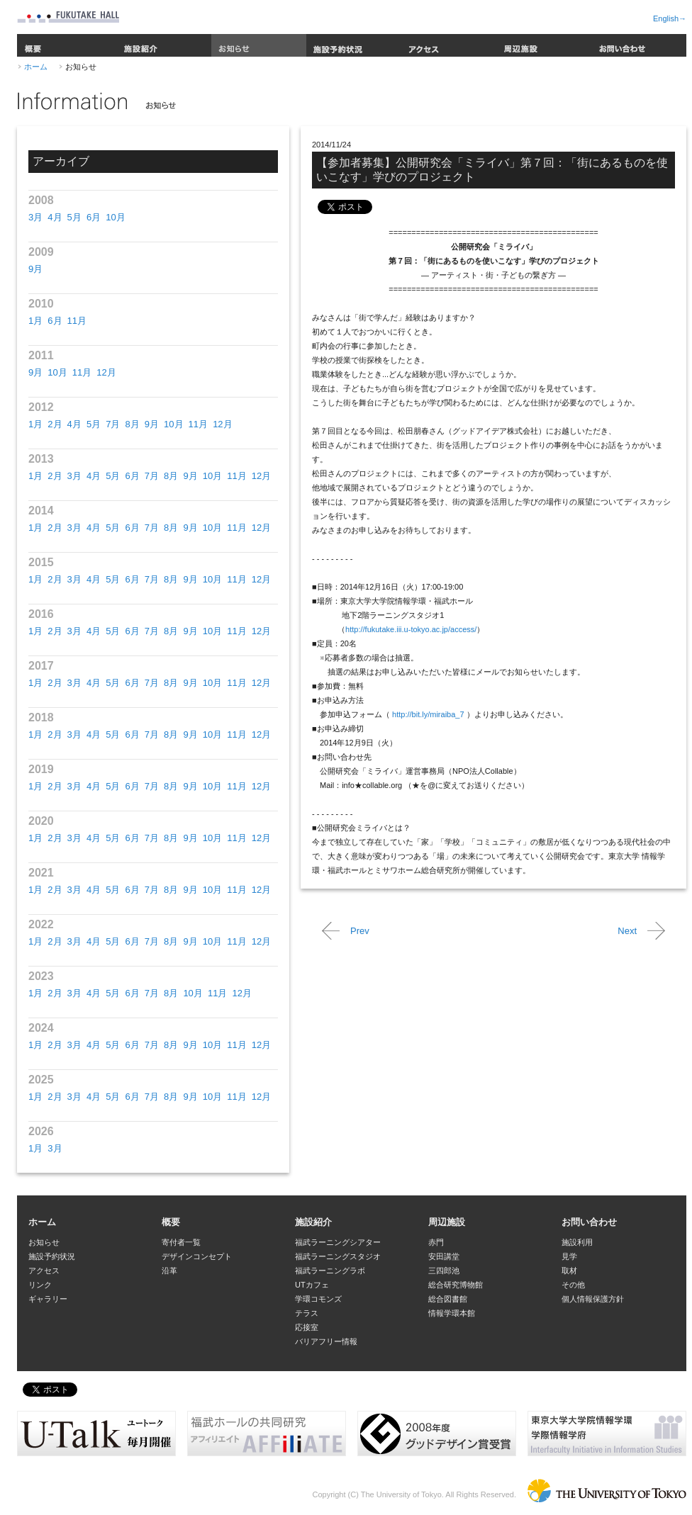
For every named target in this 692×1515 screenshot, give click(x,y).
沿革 (169, 1270)
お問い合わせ (638, 45)
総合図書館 (447, 1299)
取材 (569, 1270)
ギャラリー (47, 1299)
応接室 (306, 1327)
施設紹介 (163, 45)
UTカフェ (312, 1284)
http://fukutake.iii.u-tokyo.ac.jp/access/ (410, 629)
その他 (573, 1284)
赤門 (436, 1242)
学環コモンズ (318, 1299)
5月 (74, 217)
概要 (66, 45)
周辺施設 (543, 45)
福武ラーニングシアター (338, 1242)
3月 (35, 217)
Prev (359, 930)
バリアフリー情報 (326, 1341)
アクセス (448, 45)
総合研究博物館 (455, 1284)
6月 (93, 217)
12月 (106, 372)
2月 (55, 424)
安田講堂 (443, 1256)
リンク (40, 1284)
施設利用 (577, 1242)
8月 (132, 424)
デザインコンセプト (197, 1256)
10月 (115, 217)
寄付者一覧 (181, 1242)
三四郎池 (443, 1270)
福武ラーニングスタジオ (338, 1256)
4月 (55, 217)
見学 (569, 1256)
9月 (35, 269)
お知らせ (258, 45)
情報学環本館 (451, 1313)
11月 (76, 320)
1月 (35, 320)
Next (627, 930)
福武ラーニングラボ (330, 1270)
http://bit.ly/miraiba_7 (428, 714)
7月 (113, 424)
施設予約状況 (353, 45)
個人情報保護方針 (593, 1299)
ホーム (36, 66)
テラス (306, 1313)
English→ (669, 18)
